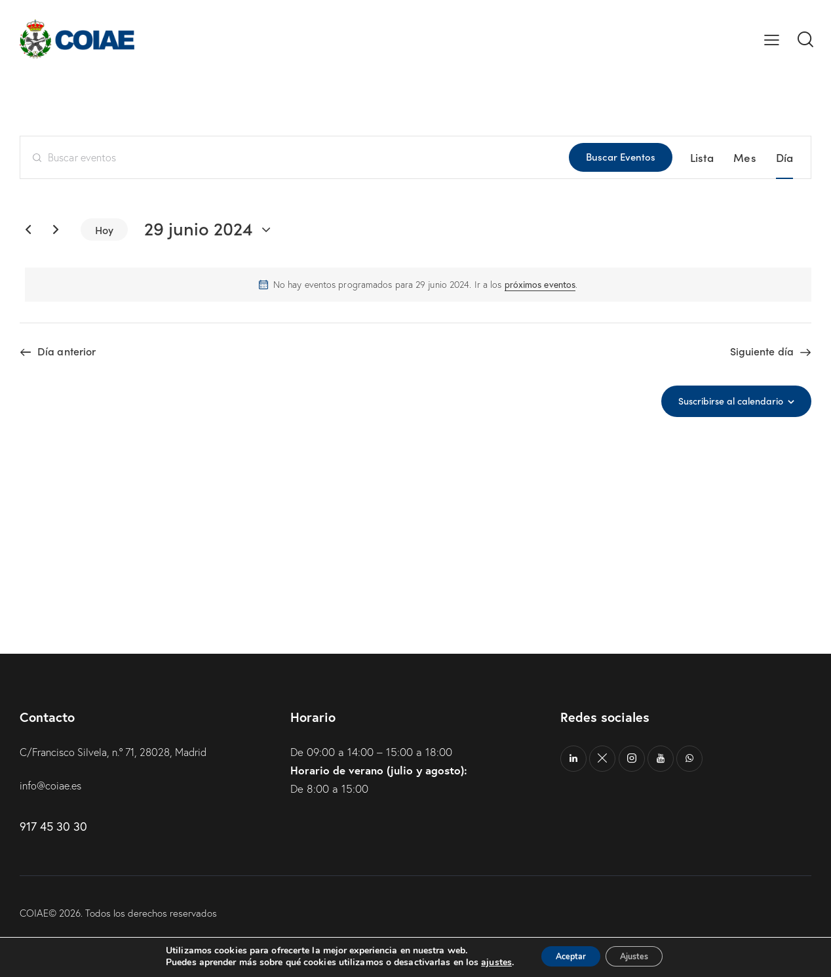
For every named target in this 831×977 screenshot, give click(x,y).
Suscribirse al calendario (726, 400)
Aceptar (564, 956)
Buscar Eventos (620, 156)
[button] (771, 39)
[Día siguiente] (56, 229)
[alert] (418, 285)
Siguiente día (762, 351)
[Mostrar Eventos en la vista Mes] (744, 157)
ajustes (483, 962)
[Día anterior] (28, 229)
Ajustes (641, 956)
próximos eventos (540, 284)
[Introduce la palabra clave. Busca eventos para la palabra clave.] (294, 157)
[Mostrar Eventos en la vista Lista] (702, 157)
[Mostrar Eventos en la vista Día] (784, 157)
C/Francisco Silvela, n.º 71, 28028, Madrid (121, 752)
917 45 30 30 (53, 826)
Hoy (104, 229)
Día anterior (66, 351)
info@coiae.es (53, 785)
